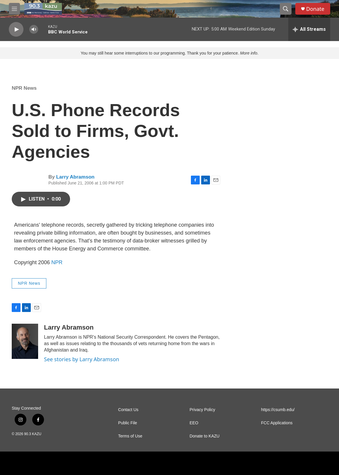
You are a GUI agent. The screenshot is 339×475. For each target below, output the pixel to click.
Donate (315, 9)
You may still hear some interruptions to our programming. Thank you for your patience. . (169, 53)
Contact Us (128, 410)
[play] (16, 29)
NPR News (24, 88)
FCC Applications (276, 423)
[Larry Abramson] (25, 341)
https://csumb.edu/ (277, 410)
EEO (194, 423)
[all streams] (309, 29)
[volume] (34, 29)
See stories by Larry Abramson (81, 359)
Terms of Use (130, 436)
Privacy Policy (202, 410)
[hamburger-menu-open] (14, 9)
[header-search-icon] (285, 9)
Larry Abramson (75, 177)
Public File (127, 423)
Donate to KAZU (205, 436)
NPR (56, 262)
